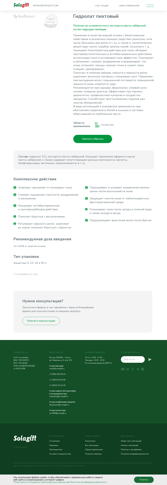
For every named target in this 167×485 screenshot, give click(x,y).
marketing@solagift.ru (58, 396)
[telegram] (137, 369)
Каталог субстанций (129, 445)
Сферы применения (94, 449)
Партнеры (53, 445)
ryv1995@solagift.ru (57, 413)
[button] (92, 139)
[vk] (128, 369)
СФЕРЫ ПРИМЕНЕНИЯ (129, 5)
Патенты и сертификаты (131, 449)
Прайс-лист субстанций (131, 441)
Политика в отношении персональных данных (40, 482)
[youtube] (123, 369)
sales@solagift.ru (56, 368)
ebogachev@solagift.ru (59, 405)
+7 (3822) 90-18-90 (57, 380)
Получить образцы (93, 454)
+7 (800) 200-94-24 (57, 374)
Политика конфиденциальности (88, 482)
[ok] (132, 369)
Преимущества (55, 449)
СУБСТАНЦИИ (101, 5)
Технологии (90, 441)
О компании (54, 441)
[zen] (142, 369)
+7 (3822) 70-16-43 (57, 385)
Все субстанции (91, 445)
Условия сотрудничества (60, 454)
